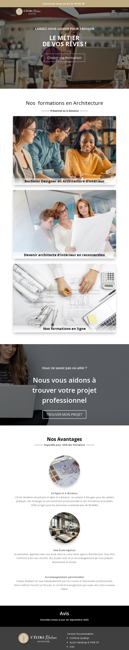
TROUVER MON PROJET (64, 414)
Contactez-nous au (63, 3)
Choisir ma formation (64, 57)
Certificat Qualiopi (79, 638)
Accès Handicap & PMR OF (84, 642)
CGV (72, 646)
